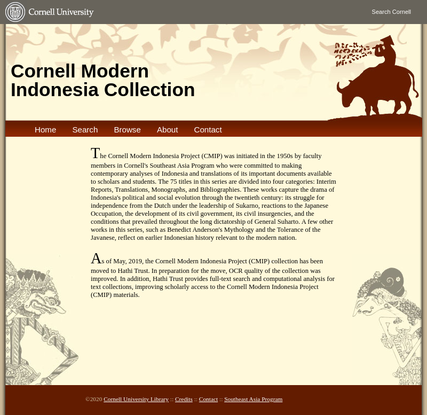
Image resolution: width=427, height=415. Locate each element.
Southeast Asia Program (253, 399)
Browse (127, 129)
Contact (208, 129)
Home (45, 129)
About (167, 129)
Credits (184, 399)
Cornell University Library (136, 399)
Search (85, 129)
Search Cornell (391, 12)
